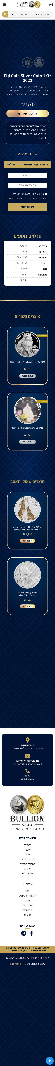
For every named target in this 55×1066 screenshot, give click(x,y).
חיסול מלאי (27, 873)
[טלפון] (27, 771)
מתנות (27, 868)
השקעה (27, 845)
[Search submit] (5, 14)
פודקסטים (27, 910)
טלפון (27, 775)
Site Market (16, 963)
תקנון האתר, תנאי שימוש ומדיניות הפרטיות (26, 198)
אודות (27, 900)
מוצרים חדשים (28, 859)
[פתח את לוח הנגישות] (50, 1061)
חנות (27, 854)
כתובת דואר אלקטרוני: (27, 760)
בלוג (27, 891)
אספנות (27, 849)
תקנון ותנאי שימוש (27, 896)
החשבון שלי (27, 905)
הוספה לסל (27, 540)
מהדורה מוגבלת (27, 864)
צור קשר (28, 915)
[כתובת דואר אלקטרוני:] (27, 755)
